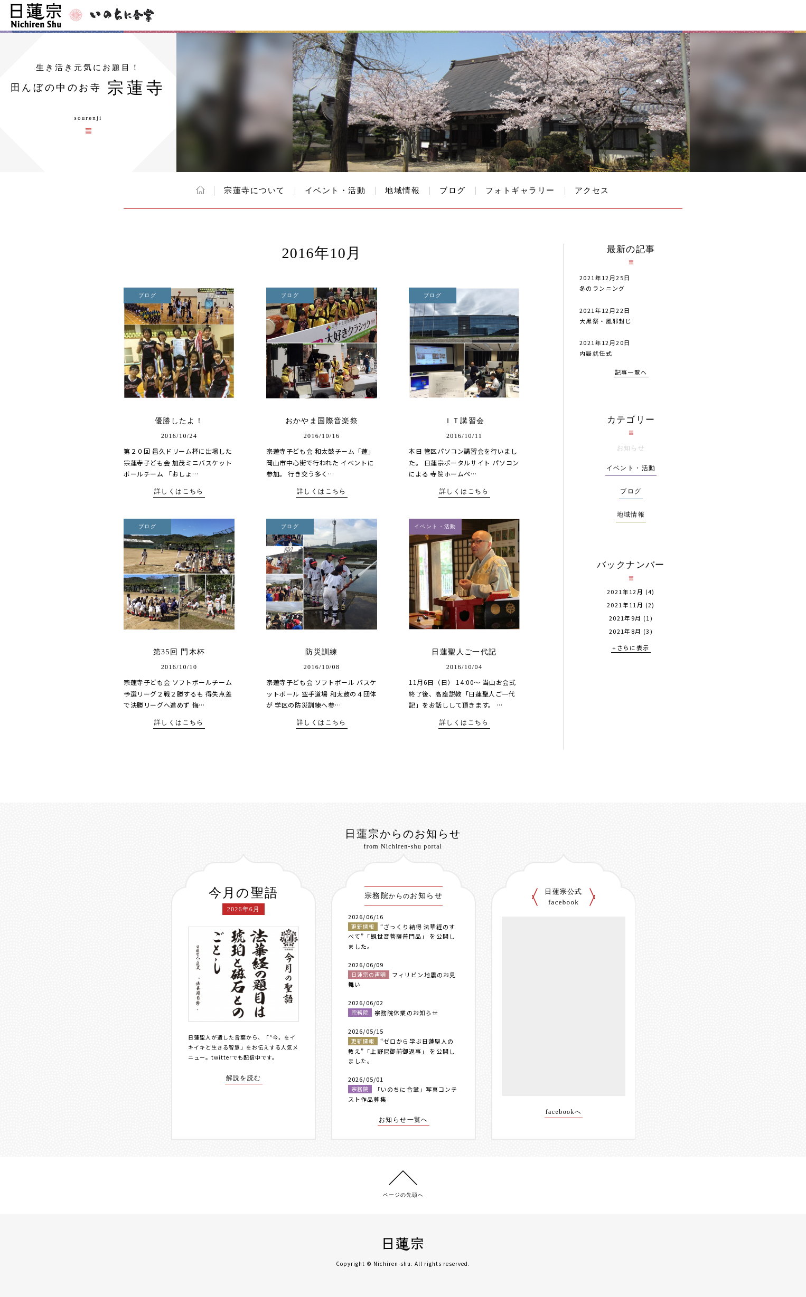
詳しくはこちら (179, 491)
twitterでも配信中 (236, 1057)
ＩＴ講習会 (464, 421)
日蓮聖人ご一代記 (464, 652)
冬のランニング (602, 288)
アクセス (592, 190)
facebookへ (564, 1112)
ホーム (200, 190)
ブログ (452, 190)
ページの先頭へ (403, 1195)
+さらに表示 (630, 648)
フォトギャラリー (520, 190)
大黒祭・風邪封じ (605, 321)
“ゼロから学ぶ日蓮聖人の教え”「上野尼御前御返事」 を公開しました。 (401, 1051)
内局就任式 (595, 353)
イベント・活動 (335, 190)
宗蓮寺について (254, 190)
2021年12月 (625, 592)
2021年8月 (625, 631)
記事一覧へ (631, 372)
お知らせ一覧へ (403, 1120)
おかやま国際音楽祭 (322, 421)
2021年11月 (625, 605)
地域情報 (402, 190)
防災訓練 (321, 652)
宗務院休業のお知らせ (406, 1012)
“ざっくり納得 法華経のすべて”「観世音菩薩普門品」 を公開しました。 (401, 936)
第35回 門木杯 (179, 652)
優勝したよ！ (179, 421)
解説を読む (243, 1078)
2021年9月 (625, 618)
